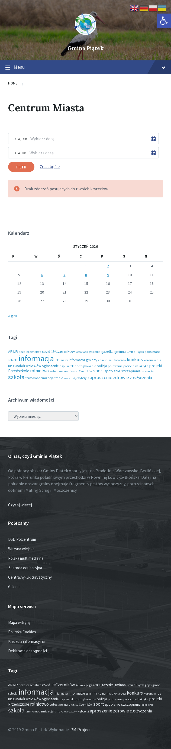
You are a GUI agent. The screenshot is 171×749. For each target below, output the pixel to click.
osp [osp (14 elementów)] (62, 366)
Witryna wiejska (21, 548)
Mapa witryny (19, 622)
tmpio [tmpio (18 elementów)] (58, 378)
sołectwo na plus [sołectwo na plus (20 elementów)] (62, 371)
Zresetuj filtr (50, 166)
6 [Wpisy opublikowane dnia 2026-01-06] (42, 274)
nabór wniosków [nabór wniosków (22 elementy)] (28, 366)
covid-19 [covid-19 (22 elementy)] (48, 351)
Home (13, 83)
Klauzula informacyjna (26, 641)
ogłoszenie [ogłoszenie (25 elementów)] (50, 366)
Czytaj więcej (20, 504)
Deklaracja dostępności (27, 650)
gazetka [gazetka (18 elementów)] (95, 352)
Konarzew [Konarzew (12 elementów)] (120, 360)
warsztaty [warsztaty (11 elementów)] (70, 378)
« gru (12, 315)
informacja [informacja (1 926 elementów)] (36, 358)
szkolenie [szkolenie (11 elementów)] (147, 371)
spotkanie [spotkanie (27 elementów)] (112, 371)
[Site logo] (85, 39)
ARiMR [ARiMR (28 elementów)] (13, 351)
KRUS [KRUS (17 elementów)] (11, 366)
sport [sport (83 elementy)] (98, 370)
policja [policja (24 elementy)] (102, 366)
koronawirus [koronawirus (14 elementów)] (152, 360)
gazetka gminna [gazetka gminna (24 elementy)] (113, 351)
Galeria (14, 586)
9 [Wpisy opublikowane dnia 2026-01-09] (108, 274)
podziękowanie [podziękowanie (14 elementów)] (85, 366)
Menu (85, 67)
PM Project (80, 729)
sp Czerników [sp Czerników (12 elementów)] (83, 371)
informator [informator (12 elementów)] (61, 360)
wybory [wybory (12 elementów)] (82, 378)
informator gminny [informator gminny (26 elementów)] (83, 360)
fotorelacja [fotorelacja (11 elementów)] (82, 352)
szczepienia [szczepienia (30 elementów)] (131, 371)
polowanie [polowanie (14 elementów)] (115, 366)
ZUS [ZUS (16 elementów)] (132, 378)
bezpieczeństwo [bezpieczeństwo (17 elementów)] (30, 352)
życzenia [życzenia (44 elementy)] (144, 377)
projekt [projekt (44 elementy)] (156, 365)
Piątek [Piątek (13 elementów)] (70, 366)
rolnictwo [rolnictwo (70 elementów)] (39, 371)
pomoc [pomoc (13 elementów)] (127, 366)
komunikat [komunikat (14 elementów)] (105, 360)
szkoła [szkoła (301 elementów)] (16, 377)
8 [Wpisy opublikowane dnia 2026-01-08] (86, 274)
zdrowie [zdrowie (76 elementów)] (121, 377)
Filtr (21, 167)
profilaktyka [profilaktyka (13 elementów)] (140, 366)
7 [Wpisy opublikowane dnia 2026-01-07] (64, 274)
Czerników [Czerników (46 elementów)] (65, 351)
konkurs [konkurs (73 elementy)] (135, 360)
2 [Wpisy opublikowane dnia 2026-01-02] (108, 265)
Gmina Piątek (85, 48)
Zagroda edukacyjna (25, 567)
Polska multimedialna (25, 558)
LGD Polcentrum (22, 539)
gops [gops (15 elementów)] (148, 352)
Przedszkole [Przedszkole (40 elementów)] (18, 370)
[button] (164, 21)
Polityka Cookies (22, 631)
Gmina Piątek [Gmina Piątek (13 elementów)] (135, 352)
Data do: (19, 153)
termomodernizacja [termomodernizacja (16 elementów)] (39, 378)
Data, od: (19, 139)
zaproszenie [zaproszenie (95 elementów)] (99, 377)
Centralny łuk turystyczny (30, 577)
